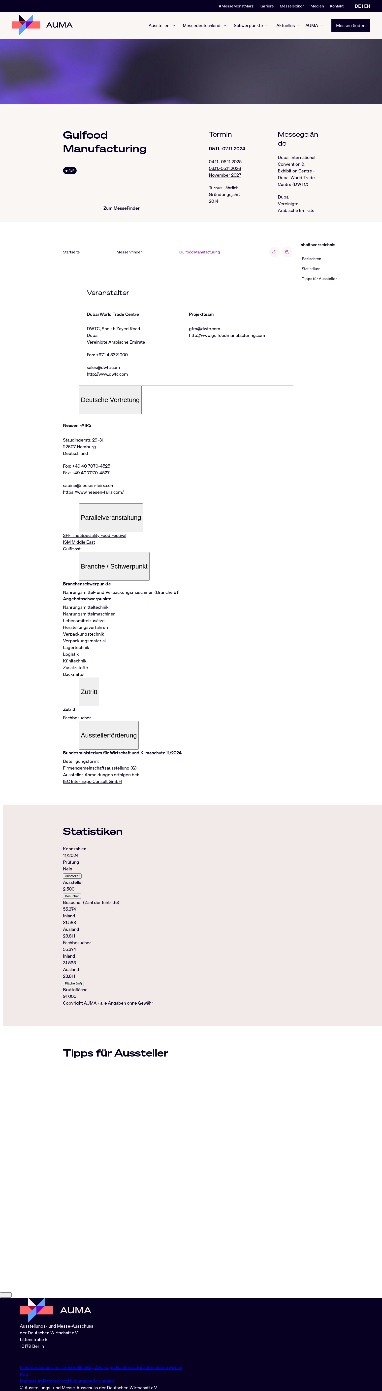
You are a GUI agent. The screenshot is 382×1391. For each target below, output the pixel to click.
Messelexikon (292, 6)
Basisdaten (311, 258)
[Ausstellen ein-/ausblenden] (174, 26)
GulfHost (72, 549)
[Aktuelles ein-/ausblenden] (299, 26)
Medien (317, 6)
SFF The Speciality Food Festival (94, 535)
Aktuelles (285, 25)
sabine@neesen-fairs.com (89, 485)
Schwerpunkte (248, 25)
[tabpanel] (178, 922)
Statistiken (311, 268)
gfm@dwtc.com (204, 328)
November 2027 (225, 175)
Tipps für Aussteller (319, 278)
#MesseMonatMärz (236, 6)
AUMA (311, 25)
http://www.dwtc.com (107, 374)
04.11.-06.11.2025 (225, 161)
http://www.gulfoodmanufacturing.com (227, 335)
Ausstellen (159, 25)
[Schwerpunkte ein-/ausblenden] (267, 26)
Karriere (266, 6)
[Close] (6, 1342)
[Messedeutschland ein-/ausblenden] (225, 26)
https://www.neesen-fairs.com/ (93, 492)
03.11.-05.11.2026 (225, 168)
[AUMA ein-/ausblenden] (322, 26)
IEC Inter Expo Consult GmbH (92, 781)
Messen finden (350, 25)
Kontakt (337, 6)
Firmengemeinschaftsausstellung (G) (100, 768)
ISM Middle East (79, 542)
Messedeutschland (202, 25)
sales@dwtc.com (103, 367)
